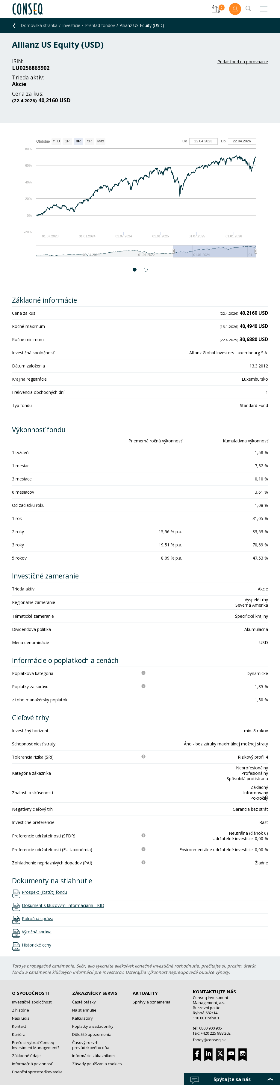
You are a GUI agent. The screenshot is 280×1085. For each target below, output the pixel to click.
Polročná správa (37, 918)
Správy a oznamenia (151, 1002)
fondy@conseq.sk (209, 1039)
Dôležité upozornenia (91, 1034)
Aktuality (145, 993)
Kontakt (19, 1026)
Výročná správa (37, 932)
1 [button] (134, 269)
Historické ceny (36, 945)
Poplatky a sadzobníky (92, 1026)
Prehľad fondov (100, 25)
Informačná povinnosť (32, 1063)
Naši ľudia (21, 1018)
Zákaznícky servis (94, 993)
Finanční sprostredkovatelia (37, 1072)
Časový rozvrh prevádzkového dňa (90, 1045)
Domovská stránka (39, 25)
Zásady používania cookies (97, 1063)
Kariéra (18, 1034)
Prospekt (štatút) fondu (44, 892)
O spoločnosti (30, 993)
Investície (71, 25)
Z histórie (20, 1010)
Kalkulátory (82, 1018)
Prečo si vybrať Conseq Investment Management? (35, 1045)
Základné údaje (26, 1055)
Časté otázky (84, 1002)
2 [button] (146, 269)
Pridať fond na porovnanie (242, 61)
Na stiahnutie (84, 1010)
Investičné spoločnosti (32, 1002)
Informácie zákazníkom (93, 1055)
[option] (140, 200)
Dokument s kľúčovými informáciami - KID (63, 905)
